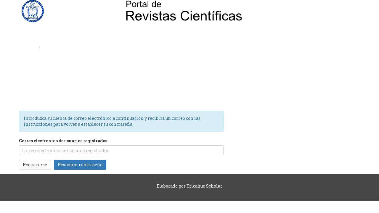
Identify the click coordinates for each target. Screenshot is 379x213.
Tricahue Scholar (204, 186)
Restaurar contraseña (80, 164)
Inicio (30, 48)
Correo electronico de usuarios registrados (63, 140)
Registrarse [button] (35, 164)
